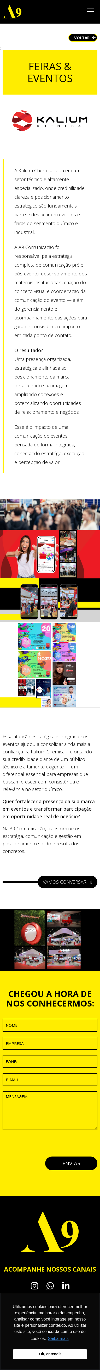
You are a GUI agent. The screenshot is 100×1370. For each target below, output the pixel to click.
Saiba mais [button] (58, 1338)
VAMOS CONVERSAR (67, 882)
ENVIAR (71, 1163)
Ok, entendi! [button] (50, 1354)
